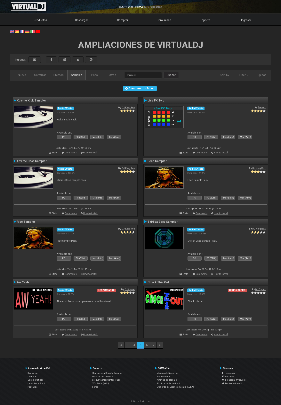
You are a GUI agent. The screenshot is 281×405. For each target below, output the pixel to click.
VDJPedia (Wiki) (100, 383)
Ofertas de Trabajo (167, 379)
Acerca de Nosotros (167, 373)
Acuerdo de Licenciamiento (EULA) (175, 386)
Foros (95, 386)
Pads (94, 75)
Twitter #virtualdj (232, 383)
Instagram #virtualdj (234, 379)
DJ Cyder (129, 289)
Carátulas (40, 75)
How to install (90, 152)
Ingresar (246, 20)
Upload (262, 75)
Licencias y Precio (37, 383)
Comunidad (164, 20)
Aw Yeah (23, 282)
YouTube (228, 376)
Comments (71, 152)
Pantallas (32, 386)
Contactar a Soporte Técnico (107, 373)
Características (35, 379)
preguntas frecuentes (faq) (106, 379)
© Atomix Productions (140, 401)
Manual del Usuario (102, 376)
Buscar (171, 75)
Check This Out (158, 282)
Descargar (81, 20)
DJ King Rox (128, 107)
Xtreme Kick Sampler (31, 100)
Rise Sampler (26, 221)
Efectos (58, 75)
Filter (243, 75)
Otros (112, 75)
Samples (76, 75)
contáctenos (163, 376)
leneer (262, 107)
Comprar (122, 20)
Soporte (205, 20)
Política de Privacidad (168, 383)
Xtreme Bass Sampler (32, 161)
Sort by (226, 75)
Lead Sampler (157, 161)
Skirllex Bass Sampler (163, 221)
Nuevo (22, 75)
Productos (40, 20)
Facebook (228, 373)
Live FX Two (156, 100)
